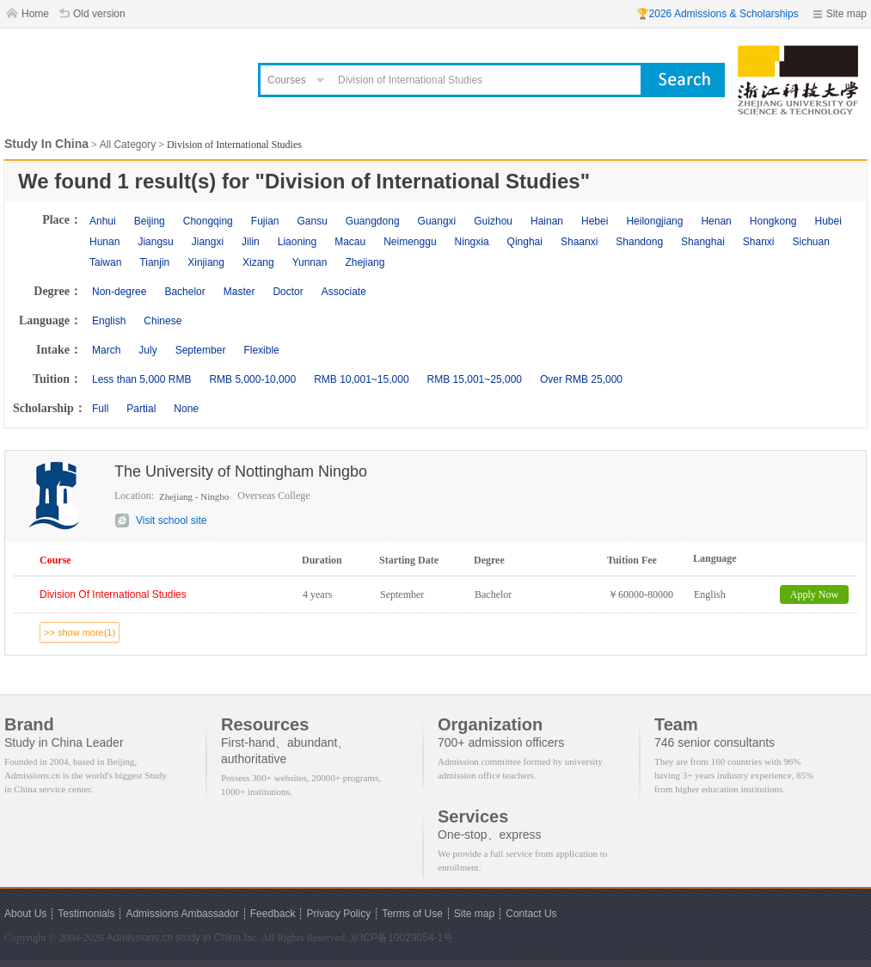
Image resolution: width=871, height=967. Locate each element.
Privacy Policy (338, 914)
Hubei (828, 221)
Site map (846, 14)
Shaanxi (579, 242)
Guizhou (493, 221)
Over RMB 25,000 (581, 379)
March (106, 350)
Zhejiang (364, 262)
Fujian (265, 221)
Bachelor (184, 292)
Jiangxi (208, 242)
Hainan (547, 221)
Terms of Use (412, 914)
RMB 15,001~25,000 (474, 379)
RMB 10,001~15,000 (361, 379)
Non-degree (119, 292)
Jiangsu (155, 242)
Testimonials (86, 914)
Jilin (251, 242)
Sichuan (811, 242)
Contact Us (531, 914)
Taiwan (105, 262)
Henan (716, 221)
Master (239, 292)
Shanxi (759, 242)
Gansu (312, 221)
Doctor (288, 292)
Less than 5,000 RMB (141, 379)
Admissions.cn (140, 938)
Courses (286, 80)
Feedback (273, 914)
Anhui (102, 221)
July (147, 350)
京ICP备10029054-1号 (401, 938)
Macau (349, 242)
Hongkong (773, 221)
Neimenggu (409, 242)
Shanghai (703, 242)
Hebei (594, 221)
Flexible (261, 350)
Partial (141, 409)
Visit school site (171, 520)
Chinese (162, 321)
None (186, 409)
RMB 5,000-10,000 (252, 379)
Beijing (149, 221)
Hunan (104, 242)
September (200, 350)
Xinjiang (205, 262)
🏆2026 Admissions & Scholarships (717, 14)
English (109, 321)
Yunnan (310, 262)
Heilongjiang (654, 221)
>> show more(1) (79, 632)
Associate (344, 292)
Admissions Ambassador (182, 914)
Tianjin (154, 262)
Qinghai (525, 242)
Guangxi (437, 221)
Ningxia (472, 242)
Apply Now (814, 594)
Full (100, 409)
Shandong (639, 242)
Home (35, 14)
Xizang (258, 262)
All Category (128, 145)
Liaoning (297, 242)
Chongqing (208, 221)
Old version (99, 14)
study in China (208, 938)
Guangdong (373, 221)
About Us (25, 914)
